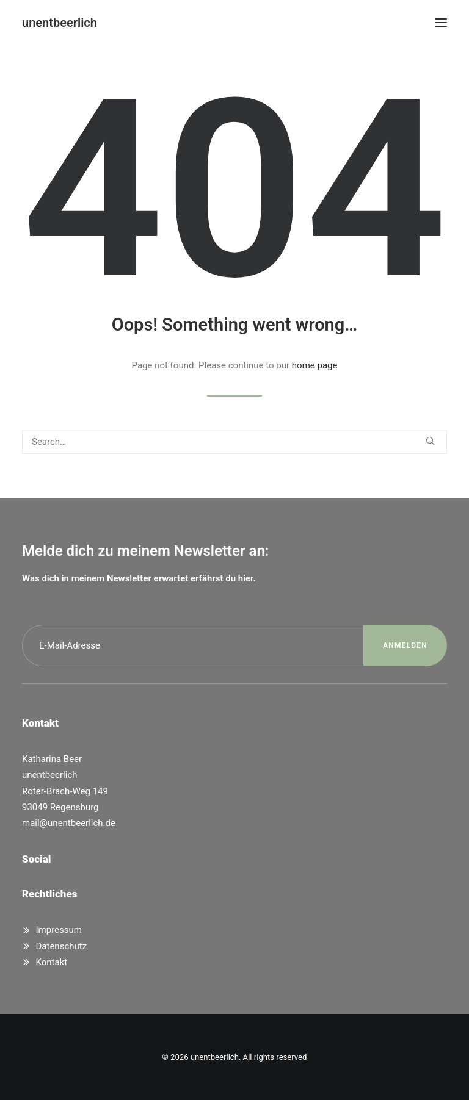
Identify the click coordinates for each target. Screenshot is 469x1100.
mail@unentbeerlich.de (68, 823)
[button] (441, 22)
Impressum (59, 929)
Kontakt (52, 962)
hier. (247, 578)
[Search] (234, 442)
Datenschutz (61, 946)
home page (315, 365)
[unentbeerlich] (59, 22)
